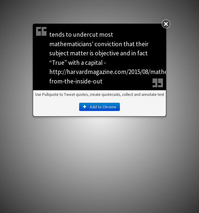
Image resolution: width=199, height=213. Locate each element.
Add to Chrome (99, 106)
